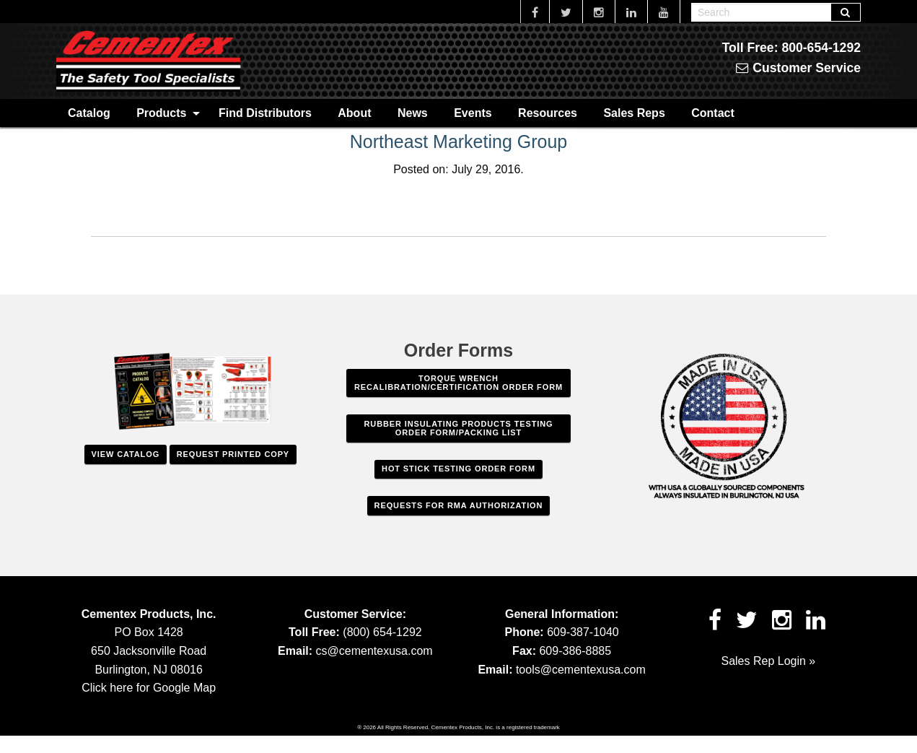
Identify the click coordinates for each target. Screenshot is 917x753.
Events (472, 113)
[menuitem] (89, 112)
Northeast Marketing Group (459, 141)
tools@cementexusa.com (581, 669)
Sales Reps (633, 113)
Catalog (89, 113)
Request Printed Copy (233, 454)
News (413, 113)
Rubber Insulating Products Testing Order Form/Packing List (458, 428)
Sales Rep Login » (768, 661)
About (354, 113)
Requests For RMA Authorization (458, 505)
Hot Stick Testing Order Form (458, 468)
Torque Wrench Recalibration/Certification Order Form (458, 382)
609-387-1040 (583, 632)
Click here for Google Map (149, 688)
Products (161, 113)
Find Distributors (265, 113)
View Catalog (125, 454)
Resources (547, 113)
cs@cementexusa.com (374, 651)
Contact (712, 113)
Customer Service (798, 68)
